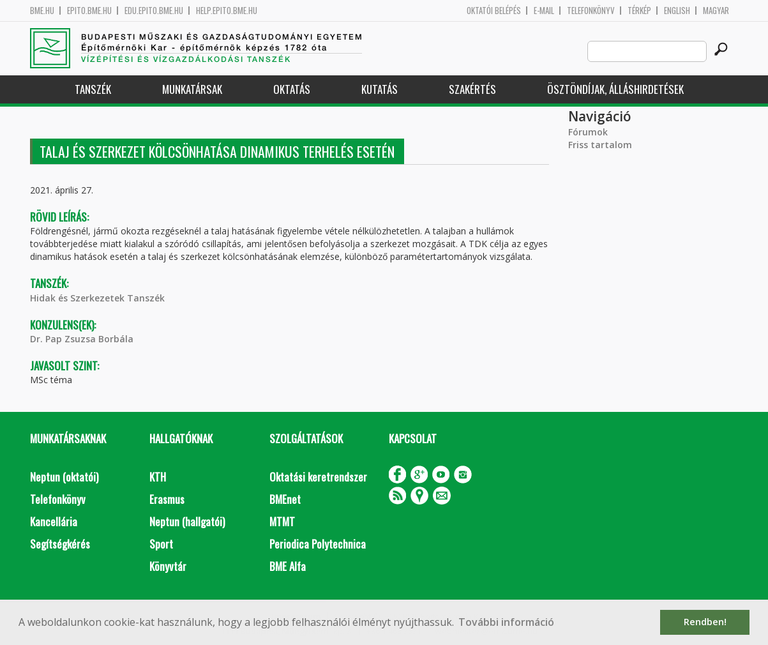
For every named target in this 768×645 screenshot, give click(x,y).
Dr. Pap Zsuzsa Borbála (81, 339)
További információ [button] (506, 622)
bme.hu (42, 10)
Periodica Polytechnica (317, 544)
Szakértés (472, 89)
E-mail (544, 10)
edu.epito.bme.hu (153, 10)
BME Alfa (287, 566)
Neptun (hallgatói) (187, 521)
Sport (161, 544)
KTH (157, 477)
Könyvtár (167, 566)
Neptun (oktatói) (64, 477)
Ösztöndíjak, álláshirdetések (615, 89)
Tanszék (93, 89)
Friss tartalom (600, 145)
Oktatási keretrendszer (318, 477)
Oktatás (291, 89)
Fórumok (588, 132)
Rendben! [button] (705, 622)
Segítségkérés (60, 544)
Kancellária (53, 521)
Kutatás (379, 89)
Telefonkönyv (591, 10)
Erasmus (166, 499)
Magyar (716, 10)
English (677, 10)
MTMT (282, 521)
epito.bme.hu (89, 10)
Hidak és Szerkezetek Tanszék (97, 298)
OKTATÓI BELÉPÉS (494, 10)
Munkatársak (192, 89)
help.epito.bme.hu (226, 10)
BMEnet (285, 499)
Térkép (639, 10)
